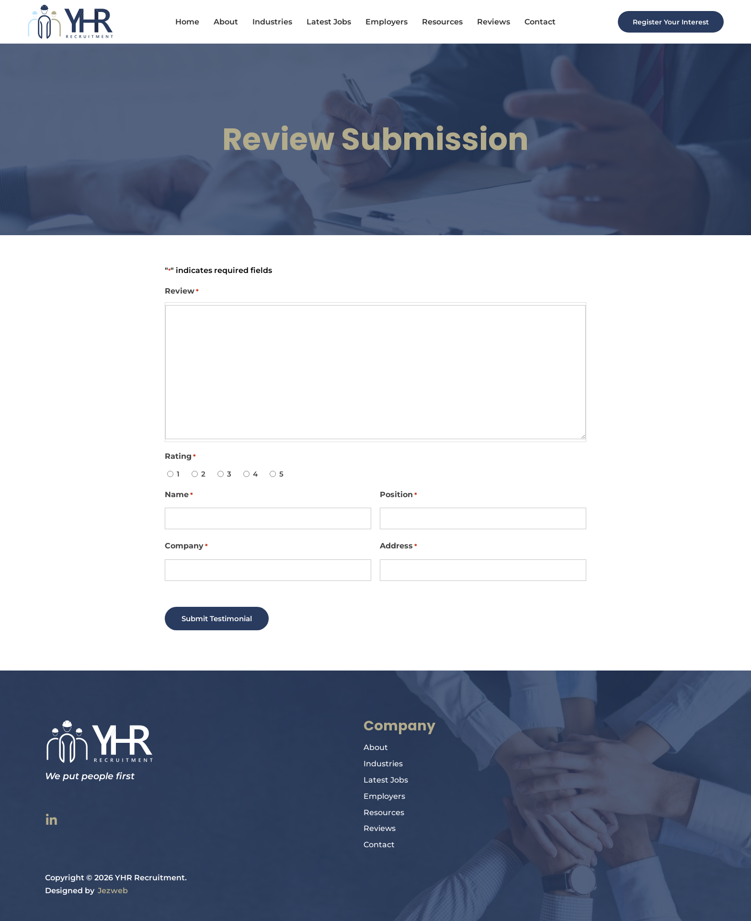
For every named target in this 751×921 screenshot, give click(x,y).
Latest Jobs (326, 21)
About (223, 21)
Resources (439, 21)
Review (182, 291)
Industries (269, 21)
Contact (537, 21)
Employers (384, 21)
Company (186, 546)
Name (179, 495)
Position (398, 495)
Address (398, 546)
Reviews (490, 21)
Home (184, 21)
